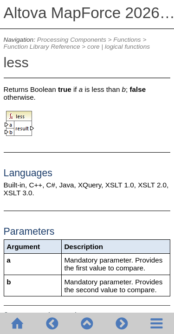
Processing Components (71, 39)
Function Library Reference (42, 46)
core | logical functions (118, 46)
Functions (127, 39)
